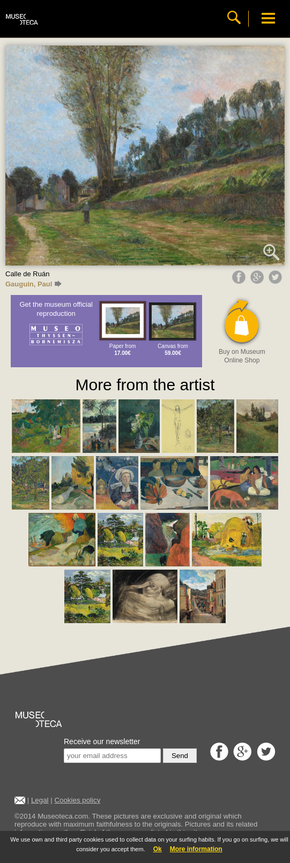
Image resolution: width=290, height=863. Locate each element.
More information (196, 849)
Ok (157, 849)
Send (180, 756)
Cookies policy (77, 800)
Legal (40, 800)
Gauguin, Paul (33, 284)
